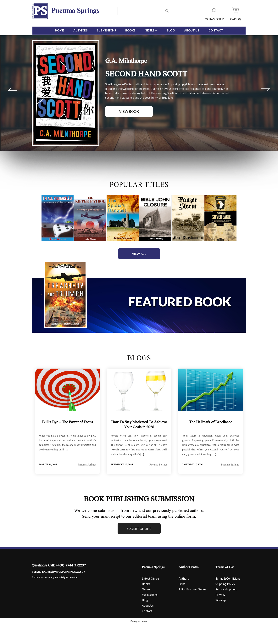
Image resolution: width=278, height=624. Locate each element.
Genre (151, 30)
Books (130, 30)
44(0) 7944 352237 (71, 565)
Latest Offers (150, 578)
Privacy (220, 594)
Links (182, 584)
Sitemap (220, 600)
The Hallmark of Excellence (210, 422)
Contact (215, 30)
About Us (191, 30)
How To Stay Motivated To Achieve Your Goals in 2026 (139, 425)
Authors (80, 30)
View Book (129, 111)
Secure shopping (225, 589)
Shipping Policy (225, 584)
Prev (12, 89)
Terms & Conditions (227, 578)
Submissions (106, 30)
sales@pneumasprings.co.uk (63, 572)
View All (139, 253)
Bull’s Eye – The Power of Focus (67, 422)
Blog (171, 30)
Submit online (139, 528)
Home (59, 30)
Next (265, 89)
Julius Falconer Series (192, 589)
